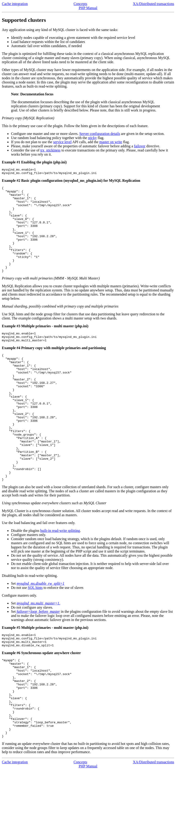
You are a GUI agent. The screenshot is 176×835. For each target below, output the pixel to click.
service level (62, 142)
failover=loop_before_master (38, 658)
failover (140, 146)
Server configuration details (99, 134)
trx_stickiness (50, 150)
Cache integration (15, 4)
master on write (110, 142)
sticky (92, 138)
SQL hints (35, 634)
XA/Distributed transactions (153, 4)
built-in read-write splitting (60, 577)
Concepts (80, 4)
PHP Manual (88, 8)
